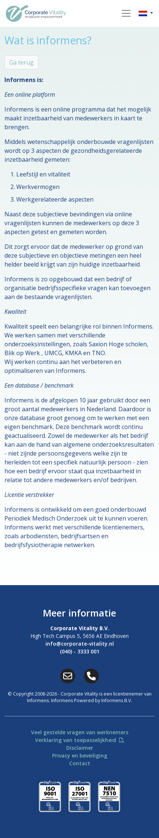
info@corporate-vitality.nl (79, 643)
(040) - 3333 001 (79, 651)
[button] (146, 13)
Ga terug (21, 62)
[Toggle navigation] (126, 13)
